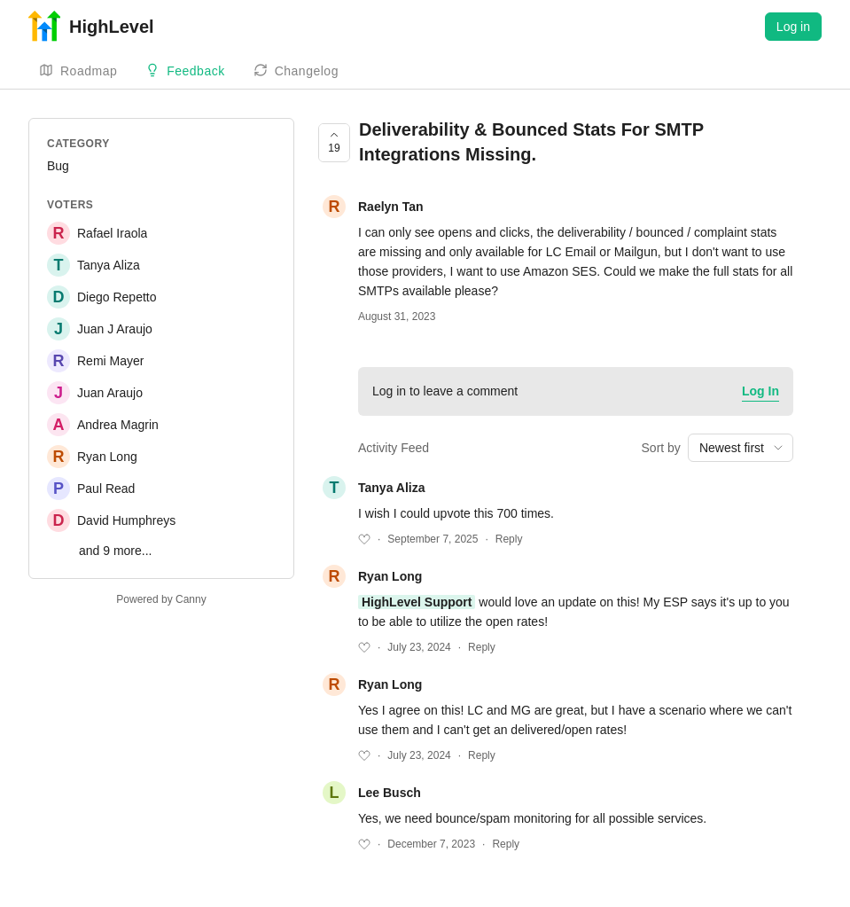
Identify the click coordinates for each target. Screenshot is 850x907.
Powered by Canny (161, 599)
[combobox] (740, 448)
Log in (793, 27)
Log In (760, 391)
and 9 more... (115, 550)
